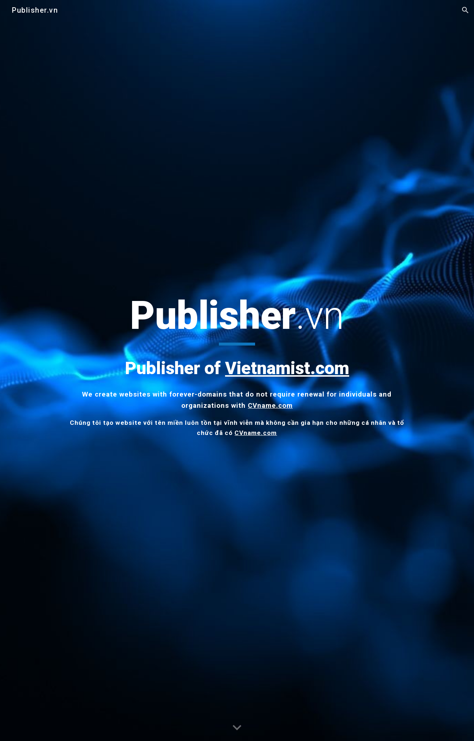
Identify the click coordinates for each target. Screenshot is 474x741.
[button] (465, 10)
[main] (237, 365)
